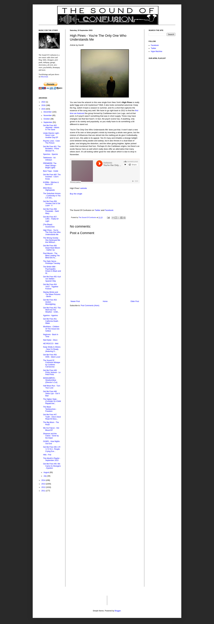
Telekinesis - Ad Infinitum (49, 159)
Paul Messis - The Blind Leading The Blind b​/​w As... (51, 255)
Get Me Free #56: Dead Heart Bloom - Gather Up (51, 248)
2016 (43, 105)
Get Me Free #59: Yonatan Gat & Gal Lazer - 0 (51, 203)
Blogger (118, 611)
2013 (43, 484)
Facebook (109, 210)
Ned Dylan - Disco (50, 340)
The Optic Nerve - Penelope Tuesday (51, 262)
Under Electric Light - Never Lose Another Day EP (51, 135)
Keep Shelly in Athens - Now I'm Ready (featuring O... (51, 349)
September (48, 122)
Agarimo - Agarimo (50, 315)
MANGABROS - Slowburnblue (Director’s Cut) (50, 380)
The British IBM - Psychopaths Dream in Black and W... (52, 270)
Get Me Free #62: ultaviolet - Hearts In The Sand (51, 127)
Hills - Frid (47, 455)
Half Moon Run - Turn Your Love (51, 387)
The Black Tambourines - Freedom (50, 409)
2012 (43, 487)
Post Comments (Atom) (90, 305)
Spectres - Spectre (50, 154)
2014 (43, 480)
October (47, 119)
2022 (43, 102)
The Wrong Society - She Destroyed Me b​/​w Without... (51, 240)
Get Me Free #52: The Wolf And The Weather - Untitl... (52, 310)
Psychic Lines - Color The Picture (51, 142)
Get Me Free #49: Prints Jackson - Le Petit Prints (51, 372)
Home (105, 301)
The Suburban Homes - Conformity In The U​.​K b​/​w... (51, 195)
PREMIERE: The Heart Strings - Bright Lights (50, 165)
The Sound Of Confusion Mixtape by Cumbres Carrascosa (51, 363)
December (48, 112)
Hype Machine (156, 51)
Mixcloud (44, 77)
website (83, 188)
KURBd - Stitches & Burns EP (51, 183)
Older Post (134, 301)
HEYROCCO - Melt (50, 344)
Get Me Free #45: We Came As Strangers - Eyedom (52, 466)
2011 (43, 491)
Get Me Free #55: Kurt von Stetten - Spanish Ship (52, 279)
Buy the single (76, 194)
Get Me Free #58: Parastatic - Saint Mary (51, 211)
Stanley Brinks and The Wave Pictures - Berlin (51, 294)
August (47, 472)
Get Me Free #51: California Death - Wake (51, 321)
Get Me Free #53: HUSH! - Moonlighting (50, 302)
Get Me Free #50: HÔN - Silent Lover (51, 356)
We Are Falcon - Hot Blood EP (51, 429)
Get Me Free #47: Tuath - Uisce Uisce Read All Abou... (52, 417)
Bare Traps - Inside (50, 171)
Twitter (97, 210)
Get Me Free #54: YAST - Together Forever (50, 286)
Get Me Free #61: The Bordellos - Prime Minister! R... (52, 148)
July (45, 476)
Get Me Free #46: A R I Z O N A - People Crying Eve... (51, 449)
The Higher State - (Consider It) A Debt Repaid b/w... (52, 401)
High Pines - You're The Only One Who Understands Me (52, 232)
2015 (43, 109)
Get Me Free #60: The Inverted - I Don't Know (52, 177)
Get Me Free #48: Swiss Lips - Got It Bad (51, 393)
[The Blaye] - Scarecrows (49, 226)
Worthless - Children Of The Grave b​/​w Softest (51, 329)
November (48, 115)
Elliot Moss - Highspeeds (49, 189)
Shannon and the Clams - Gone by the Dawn (51, 436)
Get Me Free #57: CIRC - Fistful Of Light (50, 219)
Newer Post (75, 301)
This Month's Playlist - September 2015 (51, 459)
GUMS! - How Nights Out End (51, 442)
